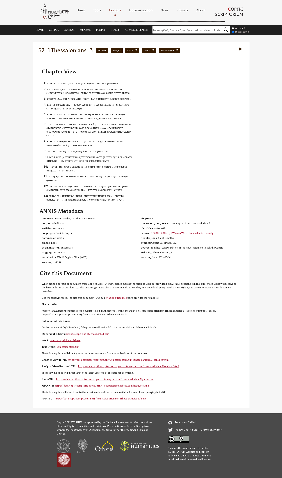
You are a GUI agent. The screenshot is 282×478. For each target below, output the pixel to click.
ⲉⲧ (75, 118)
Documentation (141, 10)
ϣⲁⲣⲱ (63, 89)
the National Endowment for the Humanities (126, 422)
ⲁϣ (49, 157)
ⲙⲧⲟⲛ (71, 141)
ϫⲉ (111, 99)
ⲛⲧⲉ (111, 89)
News (164, 10)
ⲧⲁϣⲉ (69, 186)
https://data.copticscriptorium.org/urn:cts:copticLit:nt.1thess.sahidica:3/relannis (101, 385)
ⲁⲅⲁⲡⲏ (75, 128)
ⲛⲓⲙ (70, 132)
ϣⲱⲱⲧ (54, 170)
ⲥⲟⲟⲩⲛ (105, 99)
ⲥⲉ (100, 105)
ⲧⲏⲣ (117, 199)
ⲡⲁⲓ (54, 83)
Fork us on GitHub (182, 422)
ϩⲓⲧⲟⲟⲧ (72, 145)
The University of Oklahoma (85, 429)
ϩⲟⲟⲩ (68, 167)
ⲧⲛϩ (108, 167)
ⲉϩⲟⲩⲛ (124, 186)
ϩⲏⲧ (65, 141)
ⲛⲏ (90, 105)
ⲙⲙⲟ (114, 105)
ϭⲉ (58, 83)
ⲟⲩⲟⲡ (93, 196)
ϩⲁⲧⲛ (62, 105)
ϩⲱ (65, 114)
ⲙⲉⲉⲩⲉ (119, 128)
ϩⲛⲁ (83, 83)
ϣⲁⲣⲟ (84, 124)
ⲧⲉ (51, 167)
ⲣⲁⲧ (85, 151)
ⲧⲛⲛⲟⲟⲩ (54, 89)
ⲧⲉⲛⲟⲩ (50, 124)
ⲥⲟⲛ (91, 89)
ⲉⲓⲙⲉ (95, 114)
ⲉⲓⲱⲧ (76, 176)
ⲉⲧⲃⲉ (50, 83)
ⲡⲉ (68, 93)
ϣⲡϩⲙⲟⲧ (63, 157)
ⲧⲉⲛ (52, 145)
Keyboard (238, 28)
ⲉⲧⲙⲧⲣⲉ (51, 99)
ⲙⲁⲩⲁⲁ (100, 83)
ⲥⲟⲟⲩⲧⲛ (113, 176)
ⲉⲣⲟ (94, 132)
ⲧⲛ (68, 89)
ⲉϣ (67, 83)
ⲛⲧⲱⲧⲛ (86, 99)
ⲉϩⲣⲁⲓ (101, 141)
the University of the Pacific (117, 429)
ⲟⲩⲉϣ (83, 132)
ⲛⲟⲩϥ (54, 132)
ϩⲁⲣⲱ (106, 157)
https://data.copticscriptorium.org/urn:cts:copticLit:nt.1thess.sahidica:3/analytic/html (128, 366)
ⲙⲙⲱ (62, 118)
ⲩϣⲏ (55, 167)
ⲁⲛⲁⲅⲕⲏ (114, 141)
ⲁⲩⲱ (103, 93)
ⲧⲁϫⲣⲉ (87, 93)
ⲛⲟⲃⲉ (79, 196)
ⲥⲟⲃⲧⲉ (123, 167)
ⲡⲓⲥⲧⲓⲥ (125, 93)
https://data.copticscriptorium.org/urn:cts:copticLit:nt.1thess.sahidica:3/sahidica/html (118, 359)
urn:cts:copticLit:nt (68, 346)
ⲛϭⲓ (71, 118)
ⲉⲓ (79, 124)
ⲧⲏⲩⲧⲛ (96, 93)
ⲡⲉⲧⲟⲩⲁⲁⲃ (109, 199)
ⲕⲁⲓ (49, 105)
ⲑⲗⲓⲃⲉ (108, 105)
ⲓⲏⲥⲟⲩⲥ (99, 176)
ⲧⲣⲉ (93, 167)
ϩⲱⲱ (111, 132)
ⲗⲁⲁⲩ (59, 99)
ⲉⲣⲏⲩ (56, 190)
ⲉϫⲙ (122, 157)
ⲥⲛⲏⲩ (95, 141)
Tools (97, 10)
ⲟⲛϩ (64, 151)
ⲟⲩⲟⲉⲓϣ (63, 132)
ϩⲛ (108, 83)
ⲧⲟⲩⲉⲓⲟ (85, 157)
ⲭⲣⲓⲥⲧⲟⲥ (74, 93)
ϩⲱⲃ (127, 99)
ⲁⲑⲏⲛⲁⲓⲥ (114, 83)
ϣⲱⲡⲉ (57, 108)
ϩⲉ (127, 105)
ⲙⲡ (62, 83)
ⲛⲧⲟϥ (52, 176)
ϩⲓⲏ (127, 176)
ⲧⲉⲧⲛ (119, 93)
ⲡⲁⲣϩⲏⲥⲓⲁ (67, 199)
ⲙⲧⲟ (86, 161)
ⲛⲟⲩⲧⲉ (118, 89)
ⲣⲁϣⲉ (129, 157)
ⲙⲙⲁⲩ (103, 128)
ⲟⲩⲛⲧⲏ (92, 128)
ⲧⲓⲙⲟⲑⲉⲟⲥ (78, 89)
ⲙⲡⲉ (109, 128)
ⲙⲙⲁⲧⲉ (85, 167)
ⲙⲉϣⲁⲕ (121, 114)
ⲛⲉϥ (101, 199)
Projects (182, 10)
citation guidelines (116, 297)
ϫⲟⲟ (84, 105)
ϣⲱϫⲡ (92, 83)
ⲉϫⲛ (77, 141)
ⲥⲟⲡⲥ (77, 167)
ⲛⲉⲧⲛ (51, 190)
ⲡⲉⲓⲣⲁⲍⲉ (53, 118)
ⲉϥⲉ (107, 176)
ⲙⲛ (63, 128)
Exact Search (240, 31)
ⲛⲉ (90, 141)
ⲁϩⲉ (81, 151)
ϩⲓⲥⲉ (99, 118)
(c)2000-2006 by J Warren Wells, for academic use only (182, 233)
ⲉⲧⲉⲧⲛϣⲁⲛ (73, 151)
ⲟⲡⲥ (111, 93)
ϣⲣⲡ (79, 105)
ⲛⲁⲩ (89, 132)
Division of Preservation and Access (114, 426)
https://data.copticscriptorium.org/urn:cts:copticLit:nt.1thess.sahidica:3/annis (101, 398)
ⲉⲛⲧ (48, 108)
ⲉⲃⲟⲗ (92, 124)
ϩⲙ (47, 93)
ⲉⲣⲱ (48, 135)
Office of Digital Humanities (73, 426)
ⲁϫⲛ (73, 196)
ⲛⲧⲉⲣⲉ (62, 124)
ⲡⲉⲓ (123, 99)
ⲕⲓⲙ (65, 99)
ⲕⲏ (117, 99)
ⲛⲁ (103, 105)
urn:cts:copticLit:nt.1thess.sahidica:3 (87, 333)
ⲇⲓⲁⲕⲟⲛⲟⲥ (102, 89)
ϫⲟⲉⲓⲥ (105, 151)
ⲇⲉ (56, 124)
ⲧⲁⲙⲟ (126, 124)
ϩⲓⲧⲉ (97, 124)
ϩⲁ (115, 93)
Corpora (115, 10)
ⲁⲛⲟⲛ (103, 190)
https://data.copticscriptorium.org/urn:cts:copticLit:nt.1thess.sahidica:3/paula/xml (104, 379)
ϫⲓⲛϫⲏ (117, 118)
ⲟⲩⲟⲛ (78, 190)
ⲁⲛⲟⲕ (60, 114)
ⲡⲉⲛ (86, 89)
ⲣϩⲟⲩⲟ (104, 186)
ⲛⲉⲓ (72, 99)
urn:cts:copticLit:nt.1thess (65, 340)
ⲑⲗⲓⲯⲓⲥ (77, 99)
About (201, 10)
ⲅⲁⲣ (93, 99)
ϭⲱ (71, 83)
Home (81, 10)
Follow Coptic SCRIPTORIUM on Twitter (195, 429)
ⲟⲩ (88, 196)
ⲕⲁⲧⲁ (122, 105)
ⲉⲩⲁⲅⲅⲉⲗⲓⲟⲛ (57, 93)
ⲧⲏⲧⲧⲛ (92, 151)
